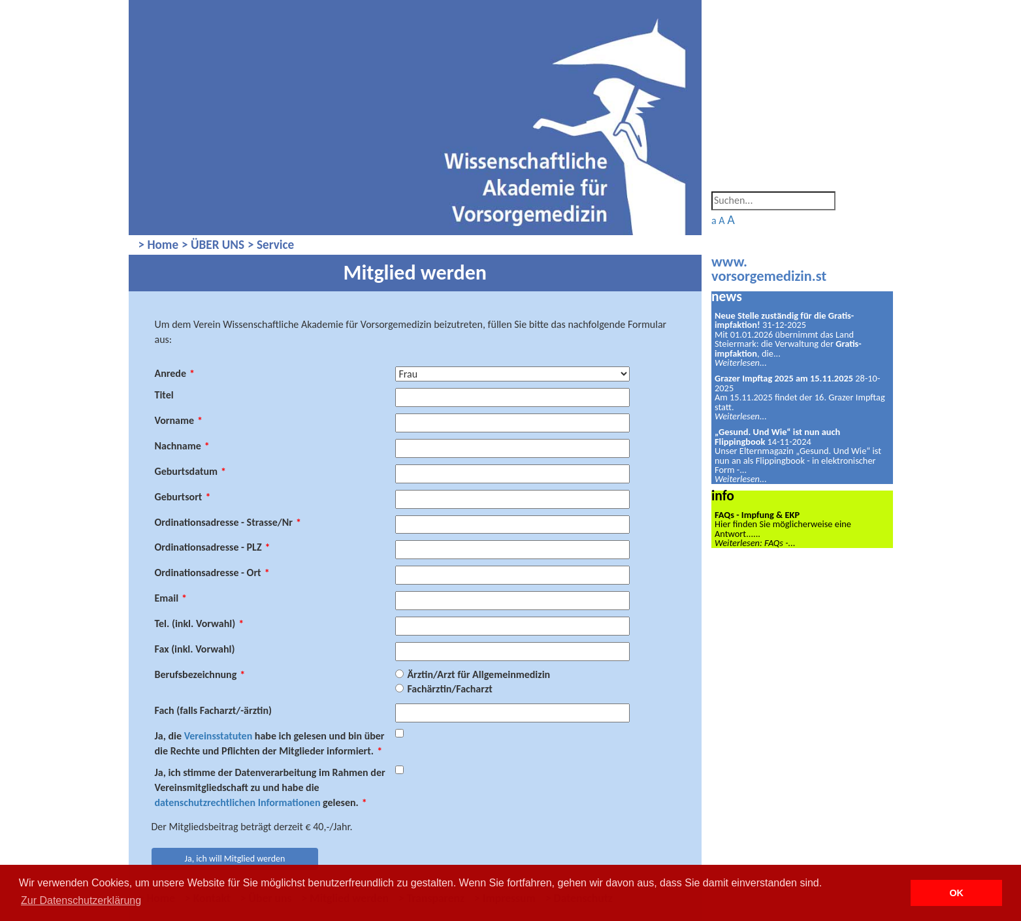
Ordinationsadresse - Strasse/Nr (228, 522)
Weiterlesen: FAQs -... (755, 543)
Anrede (175, 373)
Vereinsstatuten (218, 736)
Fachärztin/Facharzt (449, 689)
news (726, 296)
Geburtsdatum (191, 471)
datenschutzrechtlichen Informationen (238, 802)
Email (171, 598)
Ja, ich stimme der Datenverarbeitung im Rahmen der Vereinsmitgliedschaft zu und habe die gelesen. (270, 787)
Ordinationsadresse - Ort (212, 572)
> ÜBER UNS (213, 244)
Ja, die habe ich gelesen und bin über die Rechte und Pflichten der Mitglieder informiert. (270, 743)
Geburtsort (183, 497)
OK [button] (956, 893)
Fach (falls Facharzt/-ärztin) (213, 710)
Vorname (179, 420)
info (722, 495)
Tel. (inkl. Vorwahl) (199, 623)
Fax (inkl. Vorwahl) (195, 649)
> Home (158, 244)
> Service (271, 244)
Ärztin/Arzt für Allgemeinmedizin (478, 674)
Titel (164, 395)
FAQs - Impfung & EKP (757, 515)
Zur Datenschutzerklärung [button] (81, 900)
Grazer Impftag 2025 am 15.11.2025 (784, 378)
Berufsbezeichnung (200, 674)
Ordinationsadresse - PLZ (212, 547)
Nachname (182, 446)
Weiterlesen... (741, 362)
